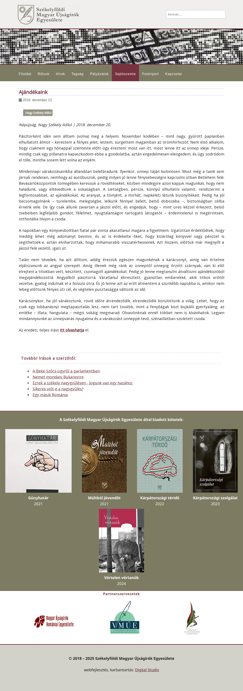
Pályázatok (99, 74)
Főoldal (25, 74)
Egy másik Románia (50, 394)
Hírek (60, 74)
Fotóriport (150, 74)
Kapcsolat (173, 74)
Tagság (77, 74)
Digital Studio (147, 669)
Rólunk (44, 74)
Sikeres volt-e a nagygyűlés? (58, 388)
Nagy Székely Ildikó (38, 113)
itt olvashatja (72, 330)
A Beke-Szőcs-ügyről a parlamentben (66, 370)
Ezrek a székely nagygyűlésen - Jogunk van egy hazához (83, 382)
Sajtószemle (125, 74)
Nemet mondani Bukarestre (58, 376)
